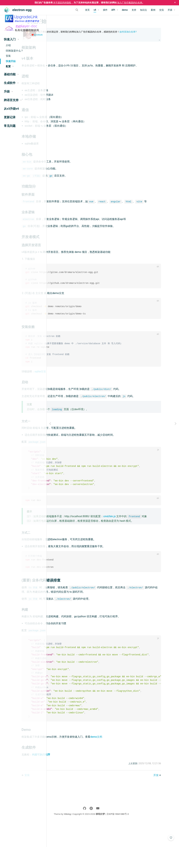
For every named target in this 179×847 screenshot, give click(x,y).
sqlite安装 (74, 382)
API (113, 10)
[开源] (171, 10)
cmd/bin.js (143, 528)
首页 (87, 10)
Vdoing (88, 838)
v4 (95, 10)
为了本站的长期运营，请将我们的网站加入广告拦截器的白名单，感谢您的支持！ (119, 33)
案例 (153, 10)
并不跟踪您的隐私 (62, 2)
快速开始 (11, 61)
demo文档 (130, 761)
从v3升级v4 (11, 108)
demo (125, 10)
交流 (161, 10)
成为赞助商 (38, 35)
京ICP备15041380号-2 (139, 838)
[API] (114, 10)
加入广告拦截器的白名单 (129, 2)
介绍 (8, 45)
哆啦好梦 (121, 838)
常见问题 (10, 125)
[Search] (66, 10)
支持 (134, 10)
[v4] (96, 10)
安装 (8, 55)
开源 (170, 10)
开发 (165, 799)
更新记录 (10, 117)
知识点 (143, 10)
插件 (105, 10)
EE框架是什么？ (14, 50)
